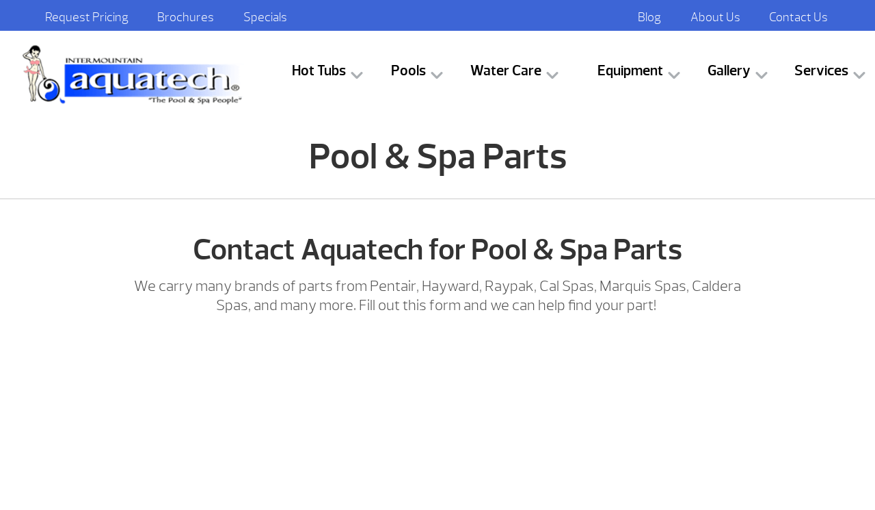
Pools (408, 71)
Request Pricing (87, 17)
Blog (649, 17)
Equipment (630, 71)
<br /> (437, 412)
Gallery (729, 71)
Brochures (185, 17)
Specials (265, 17)
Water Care (505, 71)
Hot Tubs (319, 71)
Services (821, 71)
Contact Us (798, 17)
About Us (715, 17)
